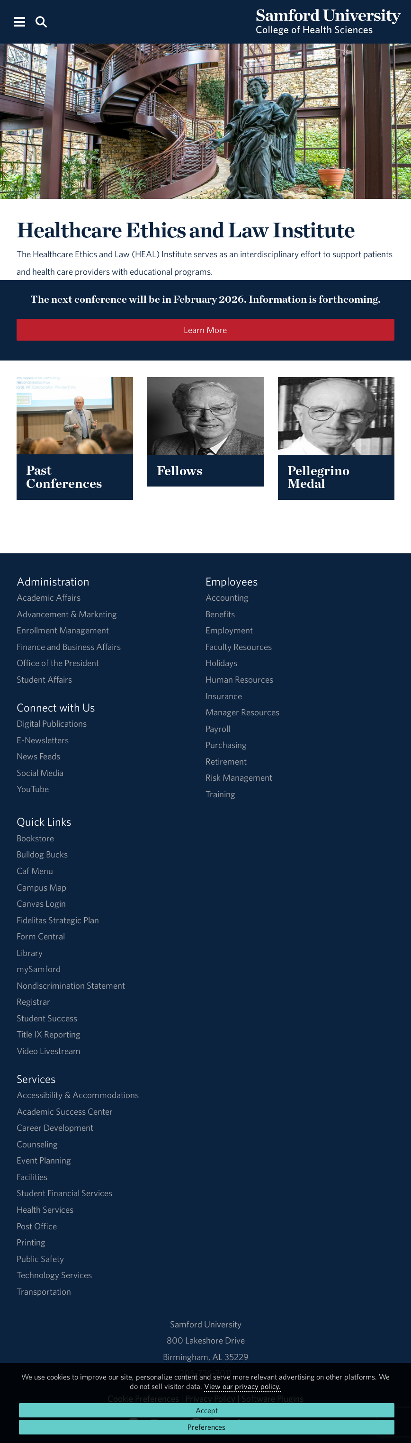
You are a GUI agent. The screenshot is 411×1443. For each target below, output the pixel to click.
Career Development (55, 1127)
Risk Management (239, 777)
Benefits (220, 614)
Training (220, 794)
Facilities (32, 1176)
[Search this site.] (41, 21)
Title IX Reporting (48, 1034)
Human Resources (239, 679)
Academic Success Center (65, 1111)
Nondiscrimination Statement (71, 985)
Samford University (205, 1324)
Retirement (226, 761)
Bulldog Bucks (42, 854)
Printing (31, 1242)
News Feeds (38, 756)
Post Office (37, 1226)
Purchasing (226, 744)
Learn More (205, 329)
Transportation (44, 1291)
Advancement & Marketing (67, 614)
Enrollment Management (63, 630)
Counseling (37, 1144)
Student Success (47, 1018)
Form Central (41, 936)
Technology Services (54, 1275)
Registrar (33, 1001)
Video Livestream (48, 1050)
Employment (229, 630)
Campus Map (41, 887)
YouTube (33, 788)
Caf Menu (35, 870)
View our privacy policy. (242, 1386)
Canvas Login (41, 903)
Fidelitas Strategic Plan (58, 920)
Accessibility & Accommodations (78, 1094)
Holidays (221, 662)
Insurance (224, 696)
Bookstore (35, 838)
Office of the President (58, 662)
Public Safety (40, 1258)
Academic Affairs (48, 597)
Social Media (40, 772)
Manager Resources (242, 712)
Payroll (218, 728)
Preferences (206, 1427)
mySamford (39, 968)
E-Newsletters (43, 740)
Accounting (227, 597)
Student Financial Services (64, 1193)
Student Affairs (44, 679)
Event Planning (44, 1160)
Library (30, 952)
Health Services (45, 1209)
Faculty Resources (239, 646)
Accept (207, 1410)
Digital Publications (52, 723)
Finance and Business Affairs (69, 646)
